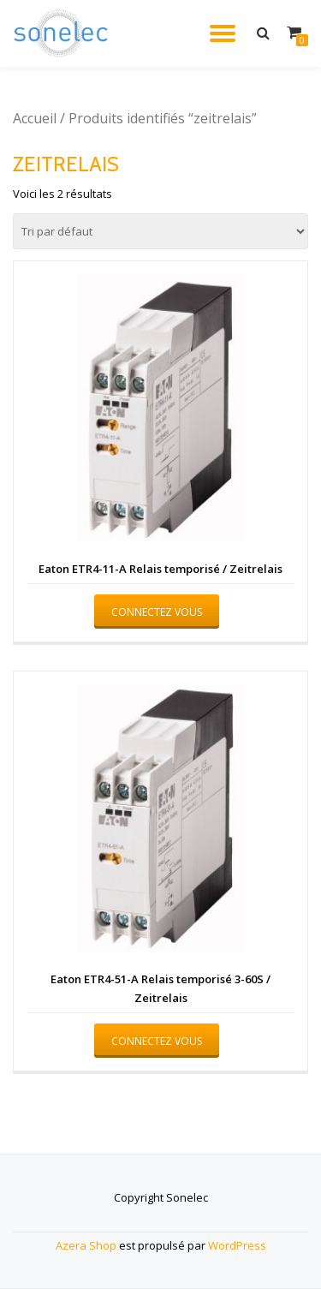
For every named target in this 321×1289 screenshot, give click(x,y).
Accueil (34, 118)
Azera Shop (86, 1245)
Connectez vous (156, 612)
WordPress (237, 1245)
